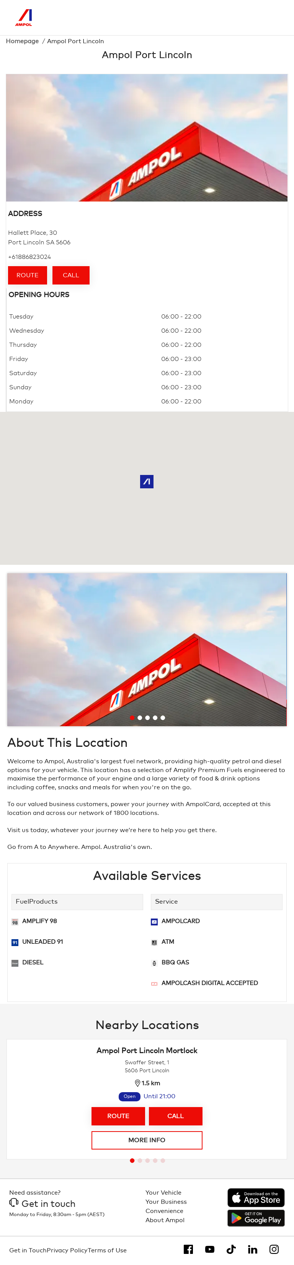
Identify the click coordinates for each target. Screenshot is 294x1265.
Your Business (166, 1202)
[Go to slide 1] (132, 717)
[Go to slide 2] (139, 717)
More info (146, 1140)
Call (71, 275)
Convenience (164, 1211)
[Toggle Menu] (273, 17)
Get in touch (42, 1204)
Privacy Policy (67, 1250)
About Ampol (165, 1220)
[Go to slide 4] (155, 717)
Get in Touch (28, 1250)
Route (27, 275)
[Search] (241, 17)
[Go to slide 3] (147, 717)
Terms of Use (107, 1250)
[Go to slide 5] (162, 717)
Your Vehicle (163, 1193)
